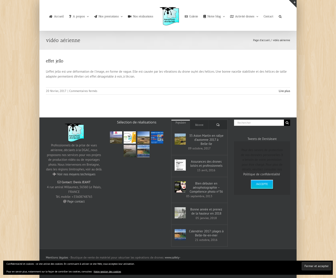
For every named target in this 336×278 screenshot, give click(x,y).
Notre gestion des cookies (107, 271)
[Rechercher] (259, 123)
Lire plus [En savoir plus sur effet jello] (284, 91)
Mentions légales (57, 257)
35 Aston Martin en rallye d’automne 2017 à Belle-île (206, 140)
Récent (199, 124)
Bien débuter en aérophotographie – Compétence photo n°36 (206, 187)
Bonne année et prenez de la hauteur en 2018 (206, 211)
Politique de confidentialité (261, 174)
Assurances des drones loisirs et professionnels (206, 163)
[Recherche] (287, 123)
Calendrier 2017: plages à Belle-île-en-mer (206, 233)
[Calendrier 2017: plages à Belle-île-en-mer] (180, 234)
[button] (280, 15)
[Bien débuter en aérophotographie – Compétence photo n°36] (180, 186)
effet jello (54, 60)
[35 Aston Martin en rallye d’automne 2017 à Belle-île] (180, 139)
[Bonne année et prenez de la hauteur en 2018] (180, 212)
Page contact (76, 201)
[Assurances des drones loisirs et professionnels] (180, 165)
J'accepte (262, 184)
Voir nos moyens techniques (76, 174)
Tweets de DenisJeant (262, 139)
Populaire (181, 122)
